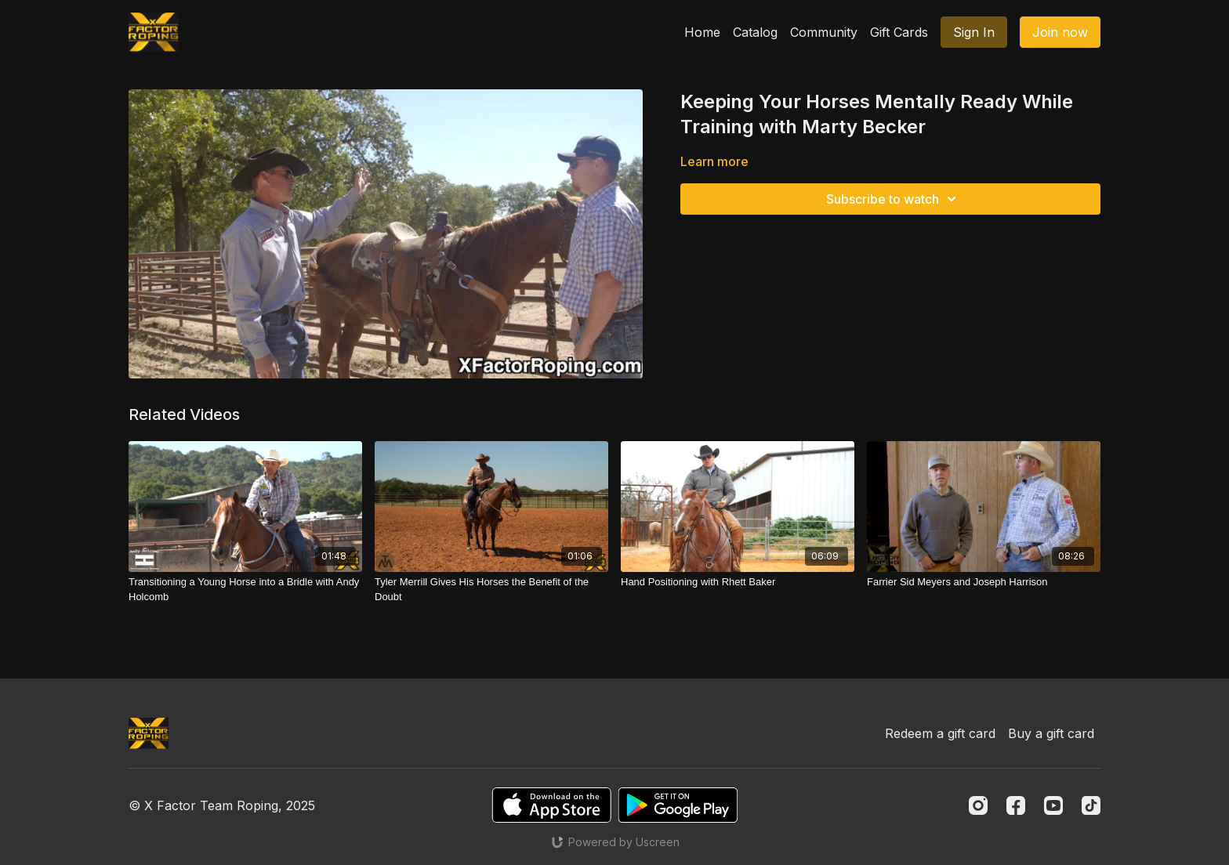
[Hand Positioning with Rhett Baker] (737, 582)
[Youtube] (1053, 805)
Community (823, 32)
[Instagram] (978, 805)
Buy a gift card (1051, 733)
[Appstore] (551, 805)
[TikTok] (1091, 805)
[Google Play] (678, 805)
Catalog (755, 32)
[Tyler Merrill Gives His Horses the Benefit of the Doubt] (491, 589)
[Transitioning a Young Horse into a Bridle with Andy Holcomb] (245, 589)
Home (702, 32)
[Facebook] (1015, 805)
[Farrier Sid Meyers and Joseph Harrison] (983, 582)
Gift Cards (899, 32)
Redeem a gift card (940, 733)
